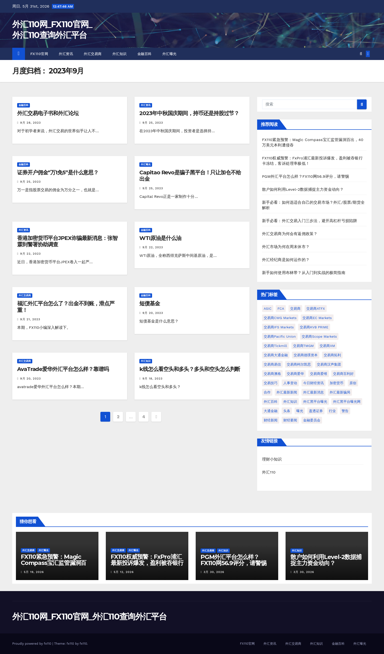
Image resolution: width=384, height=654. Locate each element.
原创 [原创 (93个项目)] (352, 383)
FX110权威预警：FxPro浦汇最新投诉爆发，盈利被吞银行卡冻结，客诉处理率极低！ (147, 562)
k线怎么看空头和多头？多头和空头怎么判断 (189, 369)
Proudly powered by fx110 (32, 643)
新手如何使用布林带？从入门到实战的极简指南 (303, 272)
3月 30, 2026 (214, 572)
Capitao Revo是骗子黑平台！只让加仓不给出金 (190, 175)
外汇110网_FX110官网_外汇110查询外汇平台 (89, 616)
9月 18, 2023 (153, 378)
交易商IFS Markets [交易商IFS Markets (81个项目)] (279, 327)
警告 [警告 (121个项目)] (345, 411)
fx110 (83, 643)
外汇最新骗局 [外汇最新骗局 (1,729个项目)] (340, 392)
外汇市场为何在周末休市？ (286, 246)
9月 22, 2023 (30, 253)
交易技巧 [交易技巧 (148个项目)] (270, 383)
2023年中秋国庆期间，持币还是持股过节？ (189, 113)
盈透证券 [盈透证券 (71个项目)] (316, 411)
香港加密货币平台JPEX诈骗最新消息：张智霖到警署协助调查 (67, 241)
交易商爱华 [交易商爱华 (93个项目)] (295, 374)
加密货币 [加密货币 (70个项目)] (336, 383)
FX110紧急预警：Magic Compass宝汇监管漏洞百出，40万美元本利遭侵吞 (53, 562)
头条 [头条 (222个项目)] (286, 411)
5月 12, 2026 (124, 572)
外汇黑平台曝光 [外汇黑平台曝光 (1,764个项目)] (315, 402)
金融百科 (144, 54)
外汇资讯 (66, 54)
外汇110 (269, 472)
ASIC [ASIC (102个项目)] (268, 308)
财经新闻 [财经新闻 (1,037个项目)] (270, 420)
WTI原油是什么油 (160, 238)
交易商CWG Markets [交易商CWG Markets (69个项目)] (280, 318)
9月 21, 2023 (30, 319)
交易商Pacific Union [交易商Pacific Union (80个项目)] (280, 336)
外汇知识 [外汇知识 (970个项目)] (290, 402)
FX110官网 (39, 54)
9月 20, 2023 (153, 313)
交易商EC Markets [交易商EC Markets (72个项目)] (317, 318)
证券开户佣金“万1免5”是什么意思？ (57, 172)
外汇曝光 (169, 54)
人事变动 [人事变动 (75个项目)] (290, 383)
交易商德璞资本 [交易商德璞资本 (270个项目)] (306, 355)
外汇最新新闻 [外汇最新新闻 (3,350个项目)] (286, 392)
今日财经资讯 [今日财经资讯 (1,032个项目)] (313, 383)
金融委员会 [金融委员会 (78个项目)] (311, 420)
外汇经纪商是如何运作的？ (286, 259)
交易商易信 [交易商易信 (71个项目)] (272, 364)
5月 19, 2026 (34, 572)
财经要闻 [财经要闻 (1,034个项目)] (290, 420)
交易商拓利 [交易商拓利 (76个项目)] (332, 355)
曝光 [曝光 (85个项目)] (299, 411)
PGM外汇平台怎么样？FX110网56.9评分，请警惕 (305, 176)
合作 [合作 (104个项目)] (267, 392)
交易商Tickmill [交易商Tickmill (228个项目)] (275, 346)
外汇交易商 (93, 54)
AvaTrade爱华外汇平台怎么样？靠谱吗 (63, 369)
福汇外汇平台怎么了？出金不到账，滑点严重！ (65, 306)
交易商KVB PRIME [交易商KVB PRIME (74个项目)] (314, 327)
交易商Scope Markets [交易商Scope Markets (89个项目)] (319, 336)
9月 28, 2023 (30, 122)
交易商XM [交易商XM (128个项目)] (327, 346)
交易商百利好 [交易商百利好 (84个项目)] (343, 374)
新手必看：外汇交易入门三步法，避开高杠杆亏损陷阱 (309, 220)
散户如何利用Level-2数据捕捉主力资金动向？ (303, 189)
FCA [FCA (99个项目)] (280, 308)
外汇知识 (119, 54)
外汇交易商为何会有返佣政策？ (290, 233)
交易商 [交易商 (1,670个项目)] (295, 308)
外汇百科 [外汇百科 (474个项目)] (270, 402)
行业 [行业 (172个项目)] (332, 411)
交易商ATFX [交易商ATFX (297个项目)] (315, 308)
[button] (361, 53)
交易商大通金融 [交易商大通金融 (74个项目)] (276, 355)
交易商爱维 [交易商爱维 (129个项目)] (318, 374)
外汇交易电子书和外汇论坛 (48, 113)
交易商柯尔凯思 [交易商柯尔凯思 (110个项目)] (299, 364)
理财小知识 (272, 459)
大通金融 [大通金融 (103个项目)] (270, 411)
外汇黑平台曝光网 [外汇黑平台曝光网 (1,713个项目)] (346, 402)
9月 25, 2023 (153, 122)
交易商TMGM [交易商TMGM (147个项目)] (303, 346)
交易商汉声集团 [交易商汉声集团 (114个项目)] (329, 364)
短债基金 (149, 303)
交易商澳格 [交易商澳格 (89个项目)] (272, 374)
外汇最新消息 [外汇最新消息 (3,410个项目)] (313, 392)
